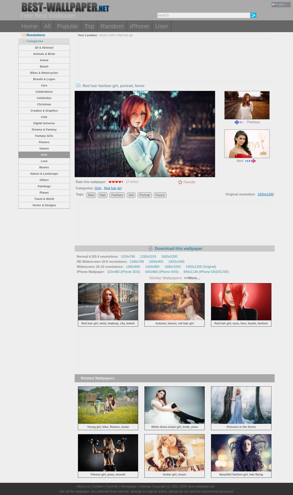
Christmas (44, 104)
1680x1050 (173, 266)
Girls (44, 154)
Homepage (129, 486)
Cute (44, 117)
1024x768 (128, 256)
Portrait (144, 195)
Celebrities (44, 98)
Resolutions (33, 35)
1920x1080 (176, 261)
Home (29, 26)
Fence (160, 195)
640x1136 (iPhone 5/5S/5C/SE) (206, 272)
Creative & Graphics (44, 110)
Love (44, 161)
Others (44, 180)
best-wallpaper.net (201, 486)
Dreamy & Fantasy (44, 129)
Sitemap (145, 486)
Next (247, 145)
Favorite (189, 182)
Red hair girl (125, 35)
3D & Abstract (44, 47)
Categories (32, 41)
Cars (44, 85)
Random (112, 26)
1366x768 (137, 261)
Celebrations (44, 91)
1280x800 (133, 266)
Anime (44, 60)
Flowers (44, 142)
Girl (131, 195)
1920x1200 (266, 194)
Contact (97, 486)
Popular (67, 26)
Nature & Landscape (44, 173)
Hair (103, 195)
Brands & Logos (44, 79)
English (278, 4)
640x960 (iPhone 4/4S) (162, 272)
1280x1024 (148, 256)
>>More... (191, 278)
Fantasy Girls (44, 135)
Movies (44, 167)
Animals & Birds (44, 54)
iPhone (139, 26)
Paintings (44, 186)
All (47, 26)
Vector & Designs (44, 205)
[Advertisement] (174, 68)
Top (89, 26)
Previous (247, 107)
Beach (44, 66)
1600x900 (156, 261)
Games (44, 148)
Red (91, 195)
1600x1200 (169, 256)
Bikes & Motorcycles (44, 72)
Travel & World (44, 199)
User (161, 26)
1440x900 (152, 266)
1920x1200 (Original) (201, 266)
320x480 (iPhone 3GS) (123, 272)
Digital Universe (44, 123)
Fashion (117, 195)
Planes (44, 192)
